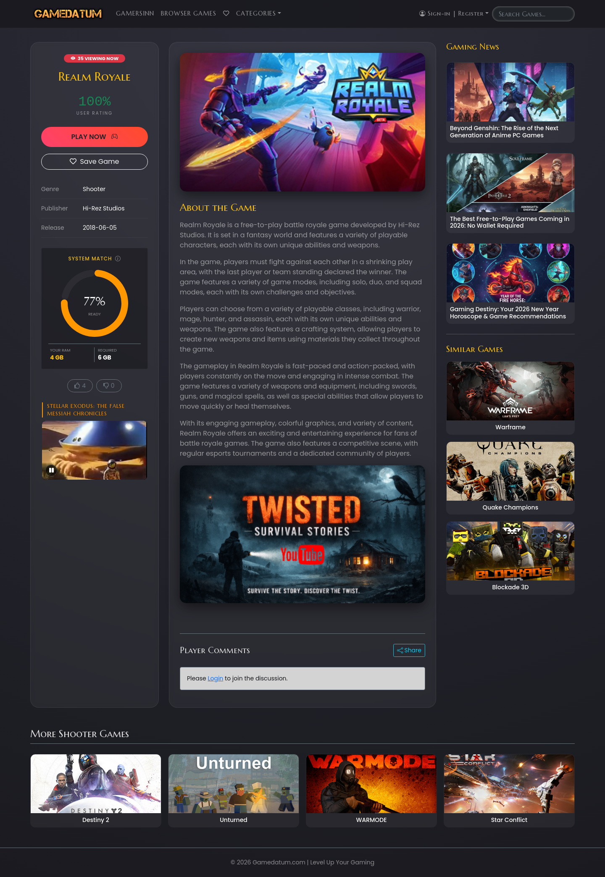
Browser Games (188, 13)
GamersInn (135, 13)
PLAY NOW (94, 137)
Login (215, 678)
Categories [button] (256, 13)
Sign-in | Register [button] (451, 13)
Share (409, 650)
